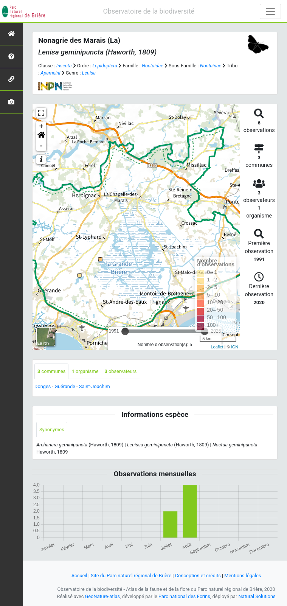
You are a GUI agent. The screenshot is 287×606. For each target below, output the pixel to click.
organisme (84, 371)
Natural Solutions (257, 596)
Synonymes (51, 429)
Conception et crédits (198, 575)
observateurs (120, 371)
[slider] (125, 331)
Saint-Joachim (94, 386)
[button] (41, 136)
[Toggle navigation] (270, 11)
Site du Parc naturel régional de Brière (131, 575)
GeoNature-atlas (102, 596)
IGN (235, 347)
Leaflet (217, 347)
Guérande (64, 386)
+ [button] (41, 126)
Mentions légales (242, 575)
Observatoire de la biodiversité (148, 11)
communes (51, 371)
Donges (42, 386)
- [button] (41, 146)
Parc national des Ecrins (184, 596)
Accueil (79, 575)
